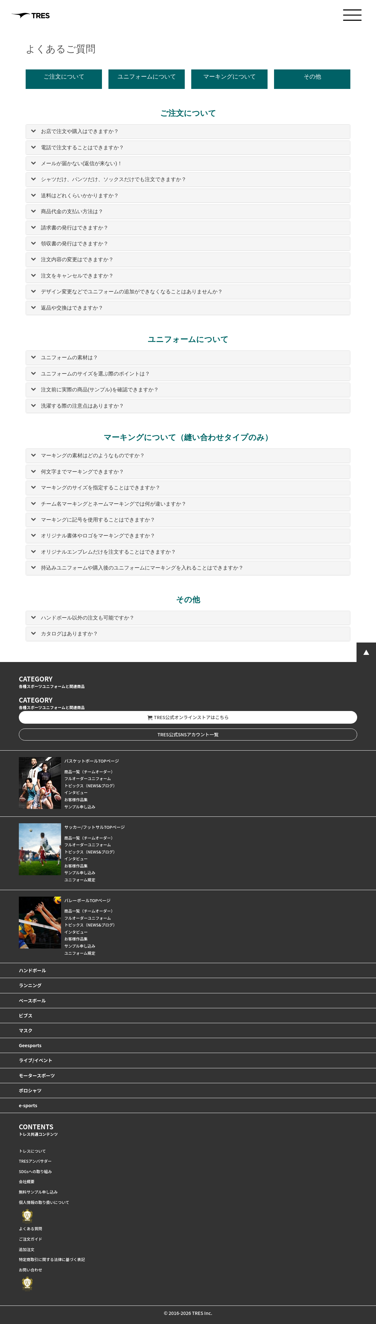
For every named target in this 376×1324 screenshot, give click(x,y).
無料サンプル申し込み (38, 1192)
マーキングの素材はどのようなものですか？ (93, 455)
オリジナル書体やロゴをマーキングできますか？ (98, 535)
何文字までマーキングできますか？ (82, 471)
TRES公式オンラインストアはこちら (188, 717)
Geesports (30, 1045)
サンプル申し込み (79, 806)
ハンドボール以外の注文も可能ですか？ (87, 617)
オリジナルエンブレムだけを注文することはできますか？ (108, 552)
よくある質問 (30, 1228)
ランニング (30, 985)
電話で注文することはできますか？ (82, 147)
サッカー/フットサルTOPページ (94, 827)
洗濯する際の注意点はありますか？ (82, 406)
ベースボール (32, 1000)
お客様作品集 (76, 799)
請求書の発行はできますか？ (74, 227)
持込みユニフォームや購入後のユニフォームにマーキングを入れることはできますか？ (142, 567)
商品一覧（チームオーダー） (89, 771)
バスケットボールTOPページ (91, 761)
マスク (25, 1030)
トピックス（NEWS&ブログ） (90, 785)
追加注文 (26, 1249)
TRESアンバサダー (35, 1161)
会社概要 (26, 1181)
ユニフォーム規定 (79, 879)
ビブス (25, 1015)
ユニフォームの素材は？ (69, 357)
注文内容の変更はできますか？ (77, 259)
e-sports (28, 1105)
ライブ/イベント (35, 1060)
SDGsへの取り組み (35, 1171)
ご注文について (64, 76)
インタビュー (76, 792)
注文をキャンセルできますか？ (77, 275)
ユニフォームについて (147, 76)
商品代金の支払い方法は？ (72, 211)
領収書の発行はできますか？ (74, 243)
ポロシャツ (30, 1090)
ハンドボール (32, 970)
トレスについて (32, 1151)
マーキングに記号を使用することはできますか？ (98, 519)
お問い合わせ (30, 1269)
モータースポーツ (37, 1075)
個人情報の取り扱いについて (44, 1202)
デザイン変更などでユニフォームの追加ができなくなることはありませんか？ (132, 291)
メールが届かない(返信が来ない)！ (81, 163)
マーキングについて (229, 76)
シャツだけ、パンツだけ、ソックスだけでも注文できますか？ (113, 179)
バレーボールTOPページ (87, 900)
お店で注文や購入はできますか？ (80, 131)
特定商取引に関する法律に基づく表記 (52, 1259)
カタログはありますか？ (69, 633)
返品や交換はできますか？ (72, 308)
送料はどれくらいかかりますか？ (80, 195)
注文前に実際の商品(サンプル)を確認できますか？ (100, 389)
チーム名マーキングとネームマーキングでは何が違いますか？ (113, 504)
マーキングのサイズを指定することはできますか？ (100, 487)
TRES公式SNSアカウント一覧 (188, 734)
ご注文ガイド (30, 1239)
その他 (312, 76)
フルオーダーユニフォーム (87, 778)
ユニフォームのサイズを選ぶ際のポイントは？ (95, 373)
